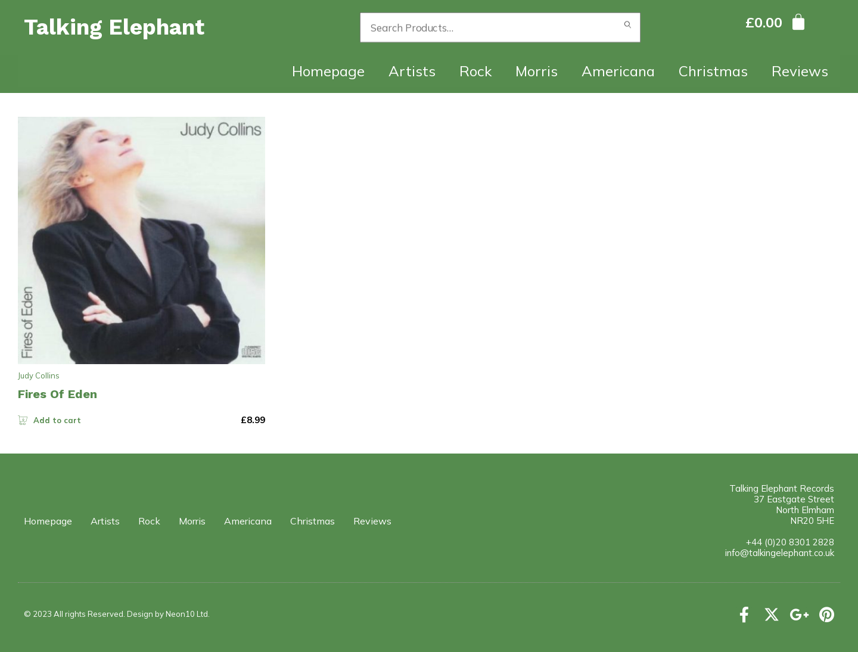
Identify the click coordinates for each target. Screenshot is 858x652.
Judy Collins (39, 375)
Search (628, 27)
